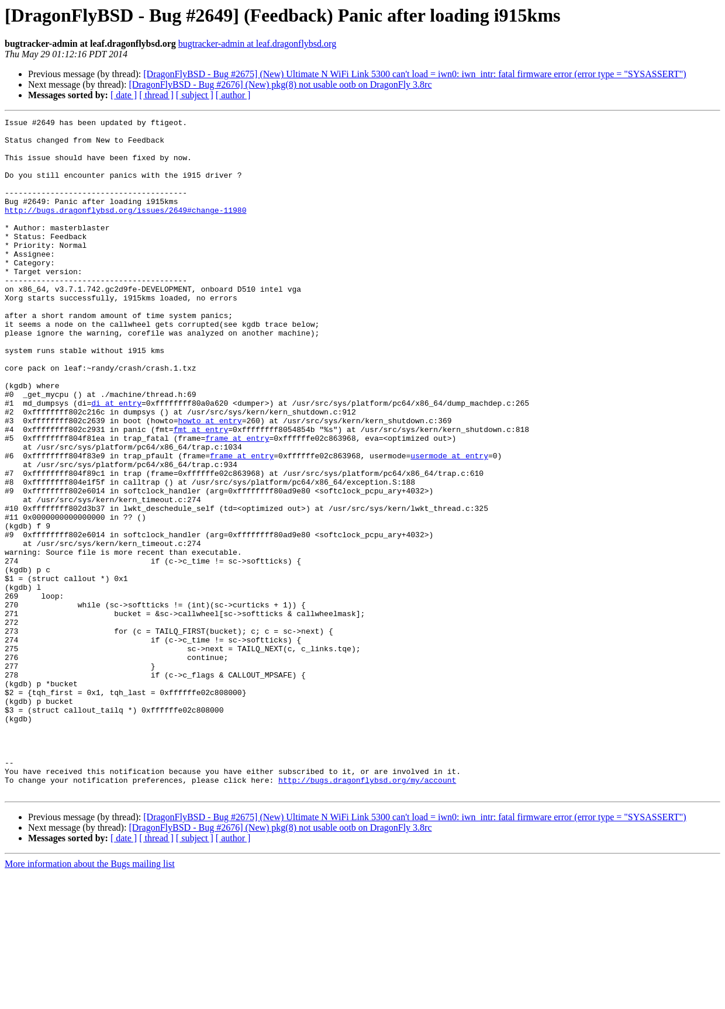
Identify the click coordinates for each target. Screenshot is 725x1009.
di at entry (116, 460)
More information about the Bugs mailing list (90, 999)
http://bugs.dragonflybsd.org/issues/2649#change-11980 (125, 229)
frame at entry (237, 502)
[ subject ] (194, 95)
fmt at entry (201, 492)
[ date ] (124, 95)
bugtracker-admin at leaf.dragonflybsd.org (257, 44)
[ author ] (233, 95)
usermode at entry (449, 524)
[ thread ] (156, 95)
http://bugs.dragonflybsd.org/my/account (367, 913)
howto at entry (209, 481)
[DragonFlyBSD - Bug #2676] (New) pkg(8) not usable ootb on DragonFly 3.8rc (280, 84)
